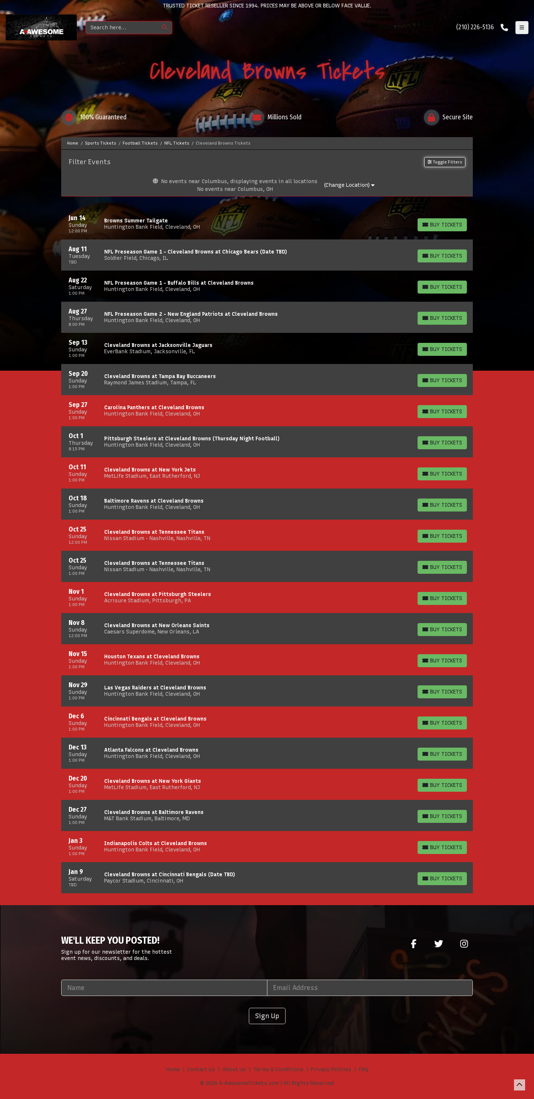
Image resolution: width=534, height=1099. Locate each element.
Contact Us (201, 1069)
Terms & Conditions (278, 1069)
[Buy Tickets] (442, 224)
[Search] (122, 27)
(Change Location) (349, 185)
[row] (267, 223)
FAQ (363, 1069)
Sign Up (267, 1016)
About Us (234, 1069)
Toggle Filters (445, 162)
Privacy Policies (331, 1069)
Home (173, 1069)
